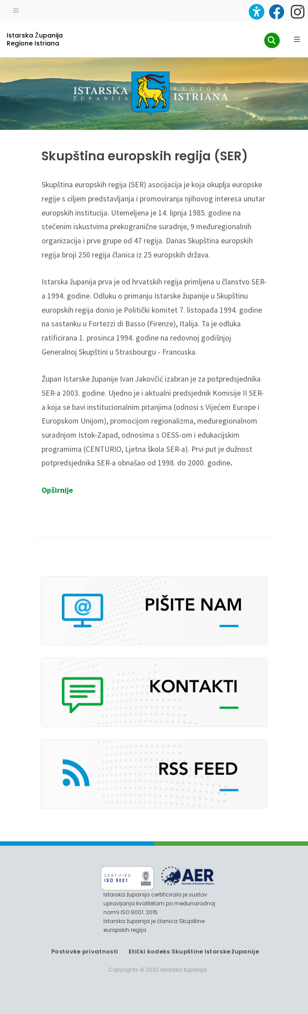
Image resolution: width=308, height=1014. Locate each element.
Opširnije (57, 490)
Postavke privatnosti (84, 951)
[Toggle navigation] (16, 10)
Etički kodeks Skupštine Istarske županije (194, 951)
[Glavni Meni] (297, 39)
